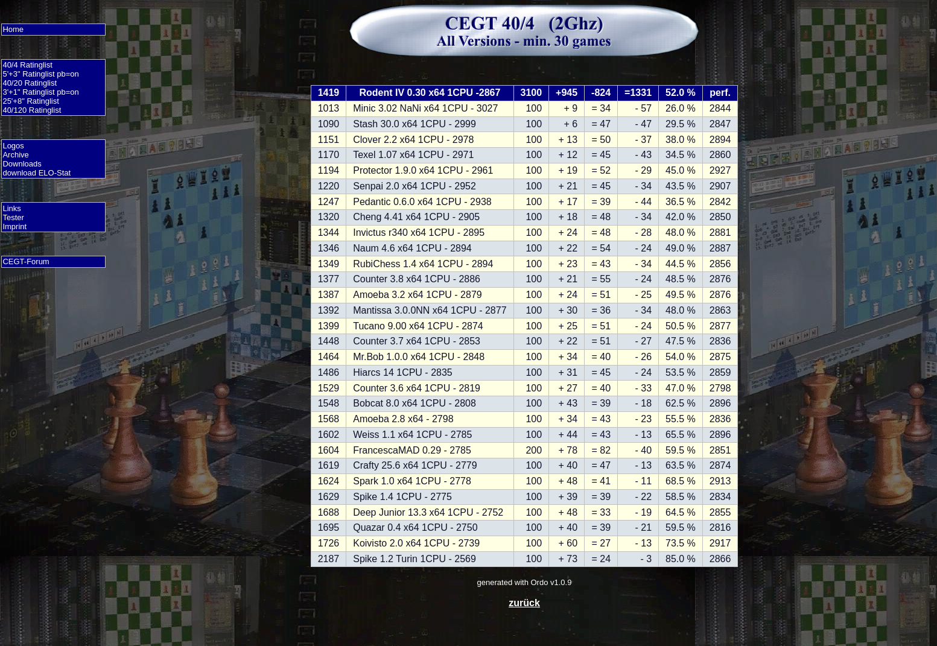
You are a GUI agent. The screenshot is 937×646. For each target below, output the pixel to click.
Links (11, 208)
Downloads (21, 163)
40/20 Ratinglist (29, 82)
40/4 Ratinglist (27, 64)
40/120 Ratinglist (31, 110)
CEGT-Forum (25, 261)
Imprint (14, 226)
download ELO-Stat (36, 172)
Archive (15, 154)
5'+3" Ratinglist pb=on (40, 73)
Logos (13, 145)
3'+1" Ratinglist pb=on (40, 92)
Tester (13, 217)
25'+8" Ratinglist (30, 101)
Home (13, 29)
